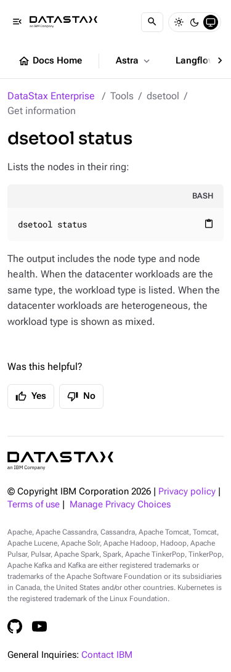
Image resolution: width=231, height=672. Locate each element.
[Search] (152, 22)
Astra (134, 61)
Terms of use (33, 504)
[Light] (178, 22)
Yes (30, 396)
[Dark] (194, 22)
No (81, 396)
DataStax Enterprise (51, 96)
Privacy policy (187, 491)
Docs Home (50, 61)
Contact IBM (106, 655)
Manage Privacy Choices (120, 504)
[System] (210, 22)
